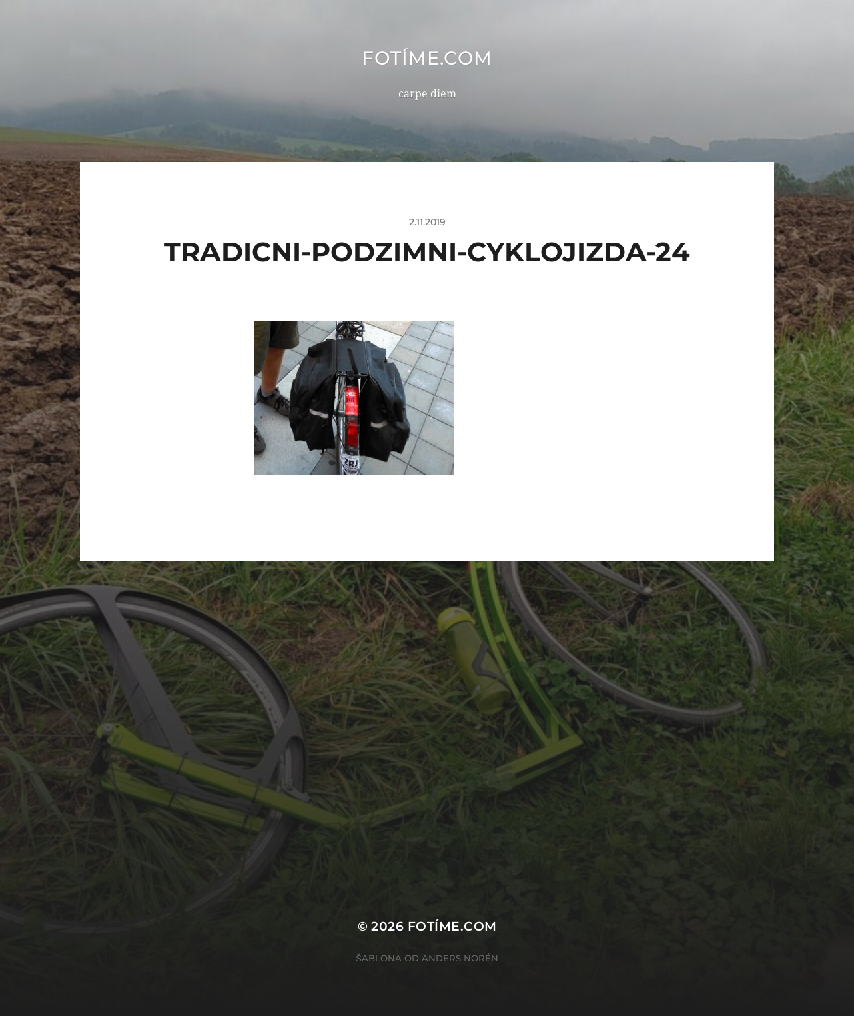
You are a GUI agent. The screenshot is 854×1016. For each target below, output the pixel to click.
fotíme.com (427, 58)
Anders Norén (460, 958)
